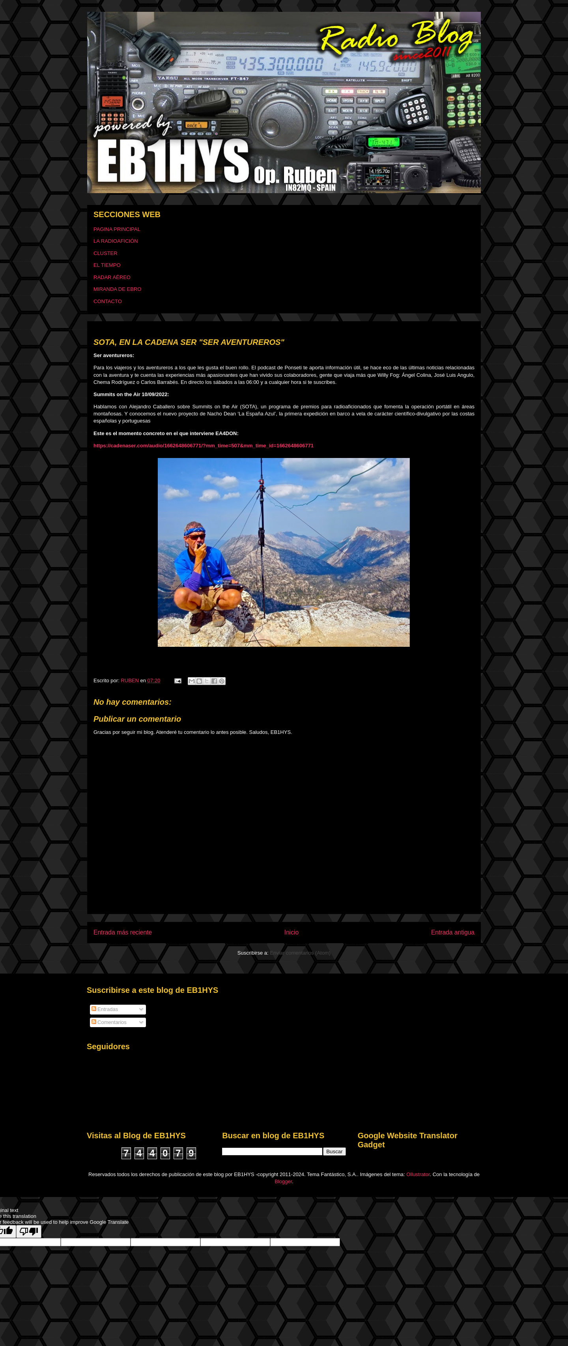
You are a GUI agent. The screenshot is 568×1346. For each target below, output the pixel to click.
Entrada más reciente (122, 932)
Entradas (105, 1009)
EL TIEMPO (107, 265)
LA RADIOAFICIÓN (115, 241)
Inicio (291, 932)
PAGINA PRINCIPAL (116, 229)
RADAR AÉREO (112, 277)
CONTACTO (107, 301)
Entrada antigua (453, 932)
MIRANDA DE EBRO (117, 289)
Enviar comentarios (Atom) (300, 953)
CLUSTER (105, 253)
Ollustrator (418, 1174)
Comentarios (109, 1022)
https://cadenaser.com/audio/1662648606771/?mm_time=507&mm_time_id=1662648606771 (203, 446)
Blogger (283, 1181)
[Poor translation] (28, 1231)
